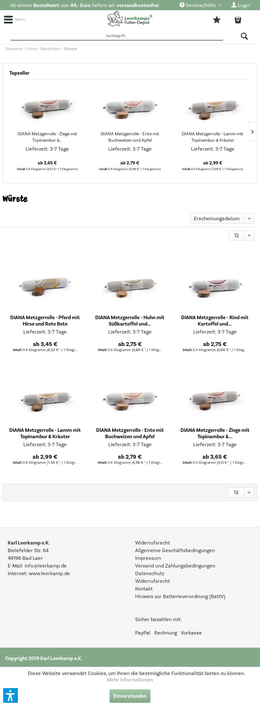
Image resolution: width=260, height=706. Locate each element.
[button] (10, 695)
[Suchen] (245, 36)
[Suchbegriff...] (116, 36)
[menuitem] (200, 6)
